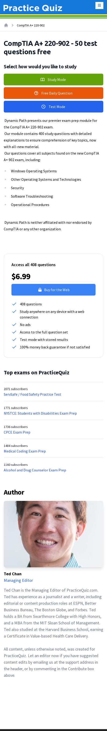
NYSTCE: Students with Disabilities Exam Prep (40, 413)
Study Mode (53, 79)
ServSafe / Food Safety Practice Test (32, 394)
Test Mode (53, 106)
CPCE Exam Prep (17, 432)
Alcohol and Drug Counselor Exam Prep (35, 470)
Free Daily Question (53, 93)
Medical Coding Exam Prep (25, 451)
